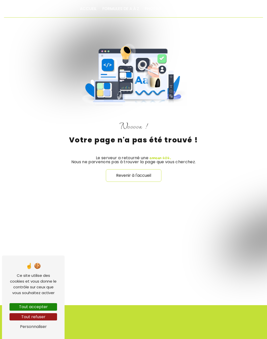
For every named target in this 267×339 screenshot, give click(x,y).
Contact (177, 9)
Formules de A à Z (120, 9)
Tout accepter (33, 307)
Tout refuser (33, 317)
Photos (153, 9)
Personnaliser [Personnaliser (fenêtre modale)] (33, 326)
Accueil (88, 9)
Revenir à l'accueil (133, 175)
